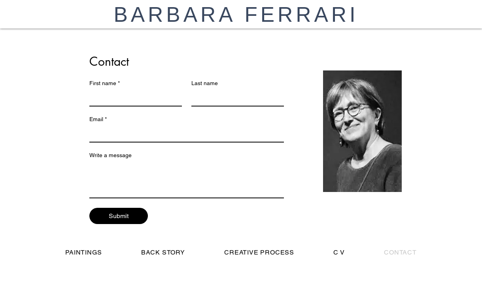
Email (98, 119)
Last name (204, 83)
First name (104, 83)
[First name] (133, 98)
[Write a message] (186, 179)
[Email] (184, 134)
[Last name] (235, 98)
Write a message (110, 155)
